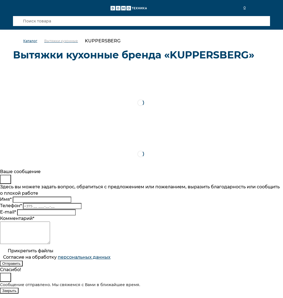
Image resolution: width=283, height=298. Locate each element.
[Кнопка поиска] (18, 21)
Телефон (11, 205)
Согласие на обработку (57, 261)
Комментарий (17, 218)
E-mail (8, 212)
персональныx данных (84, 261)
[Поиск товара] (141, 21)
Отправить (11, 268)
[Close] (5, 179)
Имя (6, 199)
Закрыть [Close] (9, 295)
